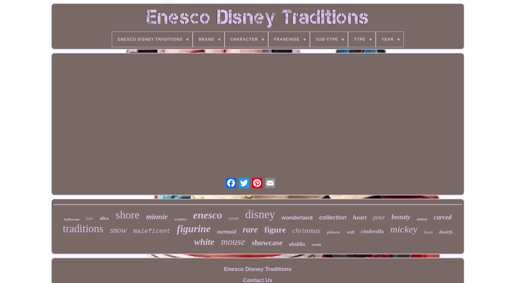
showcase (267, 242)
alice (104, 218)
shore (128, 215)
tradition (180, 219)
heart (359, 217)
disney (260, 214)
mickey (403, 229)
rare (250, 229)
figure (275, 229)
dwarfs (446, 231)
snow (118, 230)
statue (422, 219)
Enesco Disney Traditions (258, 269)
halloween (71, 219)
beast (428, 232)
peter (379, 217)
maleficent (151, 231)
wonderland (297, 218)
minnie (157, 217)
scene (317, 244)
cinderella (372, 231)
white (204, 242)
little (89, 218)
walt (351, 232)
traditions (83, 228)
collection (332, 217)
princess (333, 232)
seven (233, 218)
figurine (194, 228)
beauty (401, 217)
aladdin (297, 244)
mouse (233, 241)
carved (442, 217)
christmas (306, 230)
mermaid (226, 231)
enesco (207, 215)
